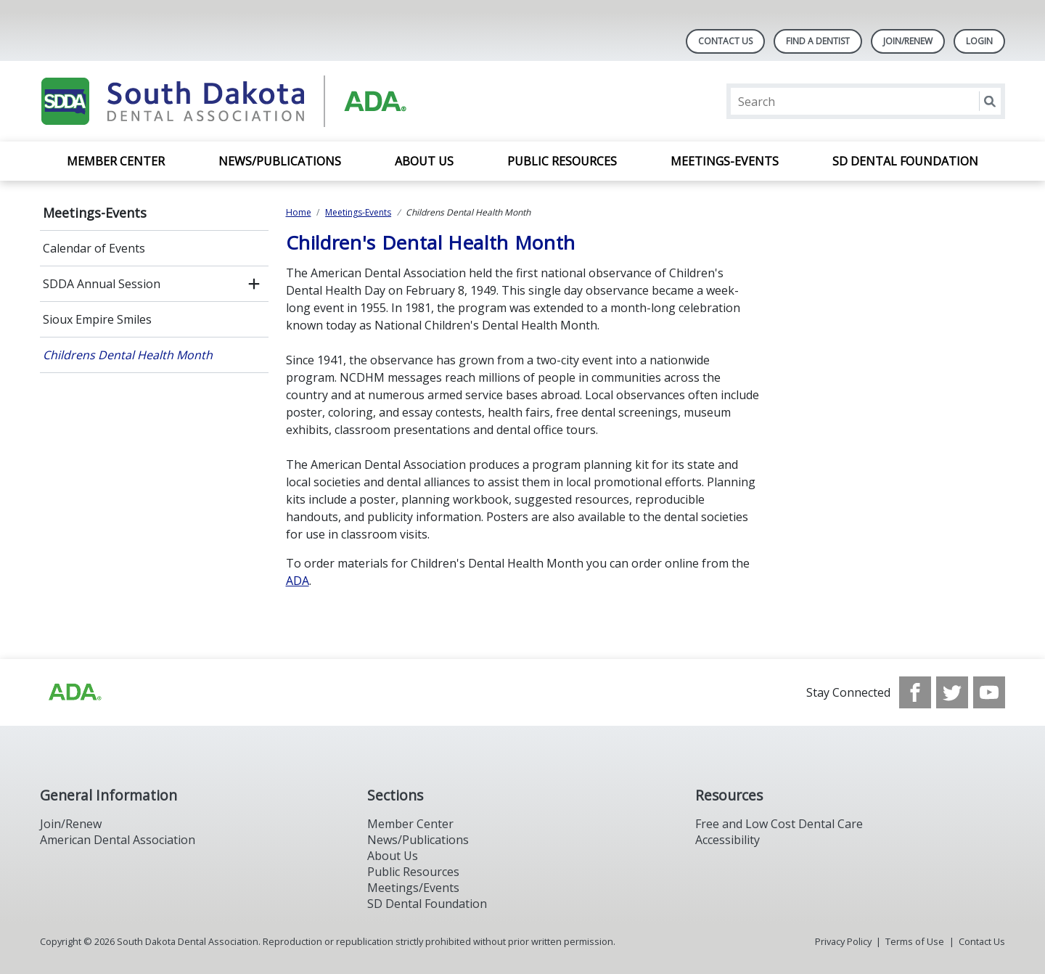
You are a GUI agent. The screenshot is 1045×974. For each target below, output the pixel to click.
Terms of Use (914, 941)
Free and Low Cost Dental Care (779, 824)
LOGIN (979, 41)
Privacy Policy (843, 941)
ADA (297, 581)
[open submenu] (254, 283)
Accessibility (727, 840)
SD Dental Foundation (905, 161)
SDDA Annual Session (101, 284)
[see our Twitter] (952, 692)
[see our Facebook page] (915, 692)
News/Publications (279, 161)
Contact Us (725, 41)
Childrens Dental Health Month (128, 355)
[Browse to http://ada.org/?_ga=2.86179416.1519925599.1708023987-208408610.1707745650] (74, 692)
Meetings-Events (725, 161)
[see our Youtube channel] (989, 692)
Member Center (116, 161)
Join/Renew (908, 41)
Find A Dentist (818, 41)
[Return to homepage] (227, 101)
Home (298, 212)
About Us (424, 161)
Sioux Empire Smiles (97, 319)
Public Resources (562, 161)
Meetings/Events (413, 888)
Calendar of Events (94, 248)
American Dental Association (117, 840)
